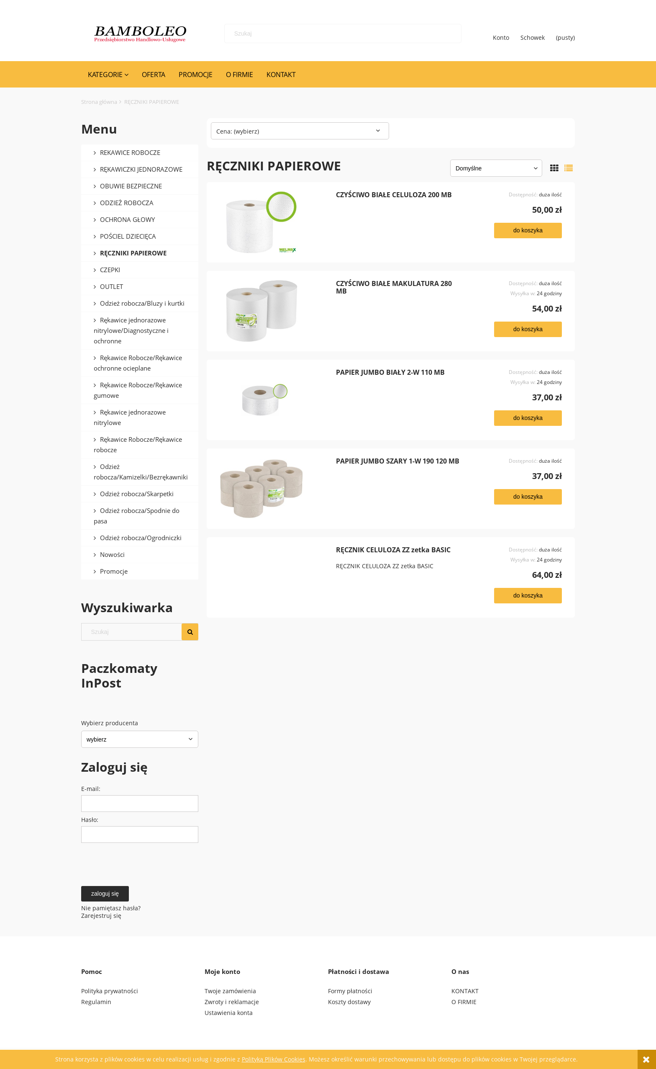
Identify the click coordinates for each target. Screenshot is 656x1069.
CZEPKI (110, 269)
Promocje (114, 571)
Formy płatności (350, 991)
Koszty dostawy (349, 1002)
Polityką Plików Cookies (273, 1059)
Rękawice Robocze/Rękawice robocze (138, 444)
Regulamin (96, 1002)
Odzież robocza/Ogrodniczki (141, 537)
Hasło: (89, 820)
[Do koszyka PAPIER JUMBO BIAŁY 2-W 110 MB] (528, 418)
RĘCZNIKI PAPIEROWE (133, 253)
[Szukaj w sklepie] (344, 33)
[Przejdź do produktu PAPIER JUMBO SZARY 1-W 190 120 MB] (274, 489)
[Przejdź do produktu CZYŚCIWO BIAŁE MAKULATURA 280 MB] (274, 311)
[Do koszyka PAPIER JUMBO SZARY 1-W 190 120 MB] (528, 497)
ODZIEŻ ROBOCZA (127, 202)
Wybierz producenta (109, 723)
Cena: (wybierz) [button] (237, 131)
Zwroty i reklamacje (232, 1002)
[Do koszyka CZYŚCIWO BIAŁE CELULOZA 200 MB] (528, 231)
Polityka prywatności (109, 991)
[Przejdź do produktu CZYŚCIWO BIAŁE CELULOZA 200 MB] (274, 222)
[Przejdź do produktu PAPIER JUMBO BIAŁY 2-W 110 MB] (274, 400)
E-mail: (90, 789)
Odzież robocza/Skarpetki (137, 493)
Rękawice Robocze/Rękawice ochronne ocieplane (138, 362)
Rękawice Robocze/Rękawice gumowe (138, 390)
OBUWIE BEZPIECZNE (131, 186)
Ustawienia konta (229, 1013)
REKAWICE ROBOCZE (130, 152)
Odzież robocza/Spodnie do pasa (136, 515)
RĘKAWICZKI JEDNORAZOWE (141, 169)
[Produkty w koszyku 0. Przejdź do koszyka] (565, 33)
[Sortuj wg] (496, 168)
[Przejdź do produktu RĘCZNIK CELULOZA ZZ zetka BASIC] (274, 577)
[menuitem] (108, 74)
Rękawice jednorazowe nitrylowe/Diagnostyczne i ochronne (131, 330)
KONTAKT (465, 991)
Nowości (112, 554)
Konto (501, 33)
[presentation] (140, 862)
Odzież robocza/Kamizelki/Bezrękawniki (141, 471)
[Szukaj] (448, 33)
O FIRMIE (464, 1002)
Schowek (532, 33)
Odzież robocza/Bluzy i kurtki (142, 303)
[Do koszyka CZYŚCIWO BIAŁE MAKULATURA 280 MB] (528, 329)
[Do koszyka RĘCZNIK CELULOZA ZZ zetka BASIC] (528, 596)
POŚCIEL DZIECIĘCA (128, 236)
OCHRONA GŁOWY (127, 219)
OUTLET (111, 286)
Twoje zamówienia (230, 991)
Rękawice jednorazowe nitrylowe (130, 417)
